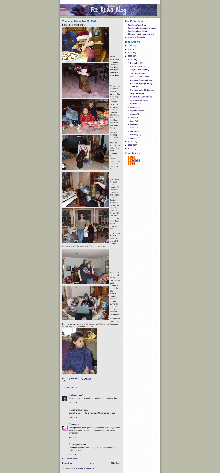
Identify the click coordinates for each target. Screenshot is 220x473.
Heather (74, 395)
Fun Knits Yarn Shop (137, 25)
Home (91, 463)
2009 (130, 52)
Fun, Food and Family (139, 70)
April (132, 128)
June (132, 121)
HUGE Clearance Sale (139, 77)
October (134, 107)
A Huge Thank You (138, 66)
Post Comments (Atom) (84, 468)
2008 (130, 56)
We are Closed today (139, 100)
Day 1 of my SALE (138, 73)
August (133, 114)
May (132, 124)
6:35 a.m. (73, 437)
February (134, 135)
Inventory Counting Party (141, 80)
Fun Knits (135, 160)
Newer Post (67, 463)
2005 (130, 145)
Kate (133, 163)
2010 (130, 49)
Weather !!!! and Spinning (141, 97)
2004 (130, 148)
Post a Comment (69, 459)
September (135, 110)
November (135, 104)
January (134, 138)
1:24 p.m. (73, 454)
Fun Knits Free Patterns (138, 31)
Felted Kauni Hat (137, 93)
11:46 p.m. (73, 417)
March (133, 131)
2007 (130, 59)
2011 (130, 46)
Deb (73, 425)
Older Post (115, 463)
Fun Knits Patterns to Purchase (142, 28)
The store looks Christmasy (142, 90)
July (132, 117)
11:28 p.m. (73, 402)
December (135, 63)
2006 (130, 141)
